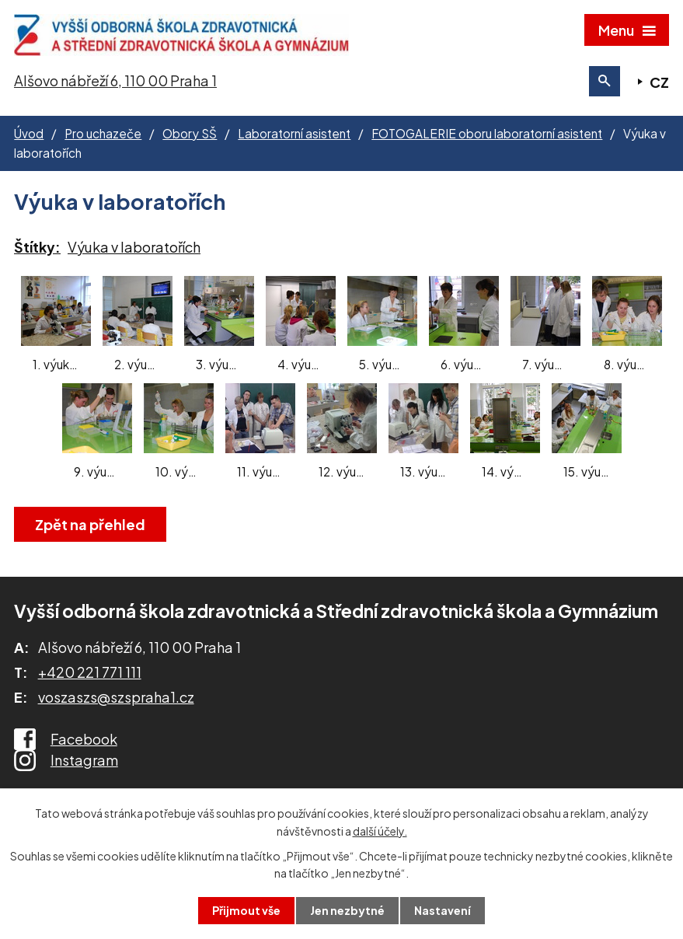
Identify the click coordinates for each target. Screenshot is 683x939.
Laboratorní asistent (294, 133)
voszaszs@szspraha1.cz (116, 697)
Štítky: (37, 247)
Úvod (29, 133)
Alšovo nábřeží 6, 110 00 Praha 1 (115, 80)
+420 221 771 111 (89, 672)
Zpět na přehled (90, 524)
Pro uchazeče (102, 133)
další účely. (380, 830)
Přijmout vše (246, 910)
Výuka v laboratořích (134, 247)
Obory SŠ (189, 133)
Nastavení (442, 910)
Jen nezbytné (347, 910)
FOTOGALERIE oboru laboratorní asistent (486, 133)
